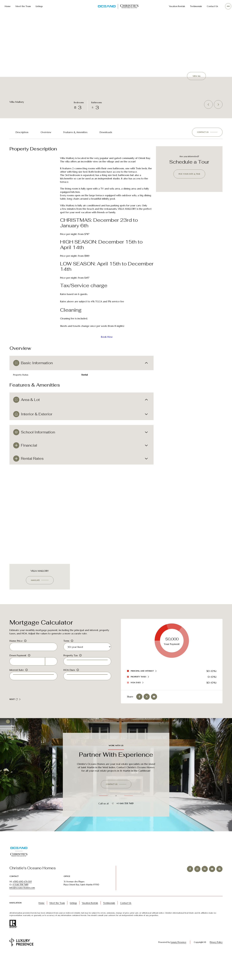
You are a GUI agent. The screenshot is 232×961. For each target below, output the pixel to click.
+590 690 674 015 (22, 889)
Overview (46, 132)
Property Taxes (138, 682)
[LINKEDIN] (205, 877)
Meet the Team (23, 6)
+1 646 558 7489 (123, 811)
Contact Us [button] (125, 910)
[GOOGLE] (219, 877)
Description (22, 132)
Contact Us (212, 6)
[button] (207, 132)
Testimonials (196, 6)
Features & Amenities (75, 132)
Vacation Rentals (177, 6)
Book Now (107, 336)
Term (66, 645)
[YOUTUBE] (212, 877)
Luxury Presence (174, 950)
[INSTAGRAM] (197, 877)
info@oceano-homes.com (22, 895)
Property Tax (70, 660)
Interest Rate (17, 675)
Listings (39, 6)
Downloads (106, 132)
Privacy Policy (216, 950)
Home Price (16, 645)
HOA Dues (69, 675)
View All (196, 76)
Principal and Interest (142, 676)
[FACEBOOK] (190, 877)
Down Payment (18, 660)
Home (8, 6)
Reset (14, 705)
